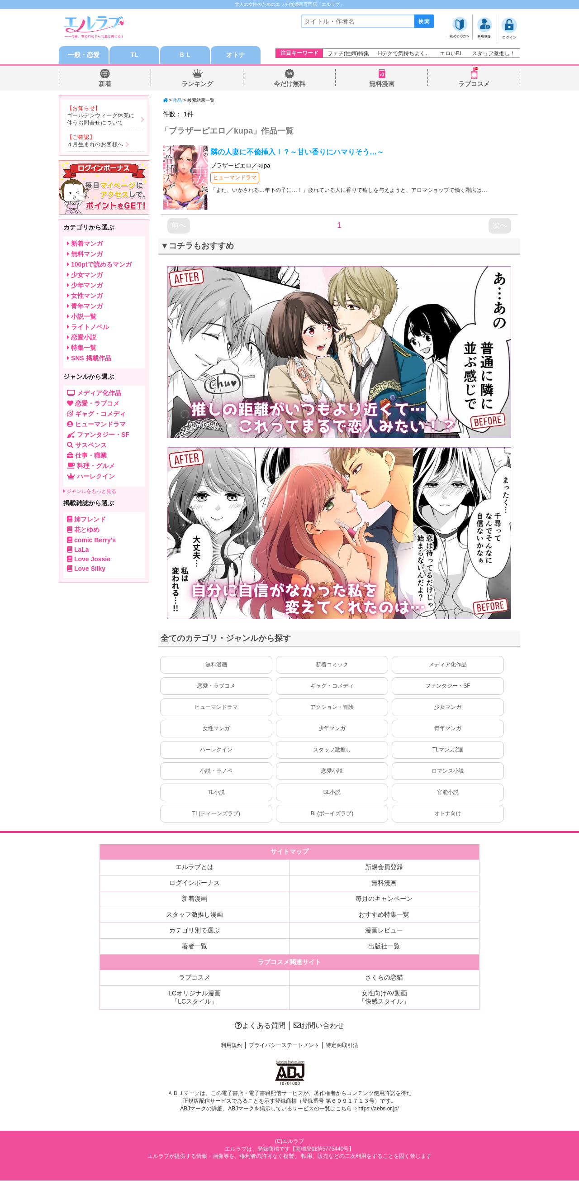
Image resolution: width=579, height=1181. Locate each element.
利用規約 (231, 1045)
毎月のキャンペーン (384, 899)
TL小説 (216, 792)
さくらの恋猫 (384, 977)
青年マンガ (447, 729)
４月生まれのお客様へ (95, 144)
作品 (177, 100)
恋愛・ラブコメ (216, 686)
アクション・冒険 (332, 707)
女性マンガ (216, 729)
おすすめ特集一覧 (384, 914)
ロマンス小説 (448, 771)
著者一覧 (194, 946)
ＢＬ (185, 55)
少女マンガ (447, 707)
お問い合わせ (319, 1026)
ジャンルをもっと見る (89, 491)
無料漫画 (381, 84)
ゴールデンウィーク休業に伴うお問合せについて (101, 119)
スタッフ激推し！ (493, 53)
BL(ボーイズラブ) (332, 814)
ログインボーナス (194, 883)
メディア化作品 (448, 665)
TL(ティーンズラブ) (216, 814)
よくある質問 (260, 1026)
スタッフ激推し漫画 (194, 914)
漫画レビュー (384, 930)
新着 (105, 84)
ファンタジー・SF (447, 686)
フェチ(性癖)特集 (348, 53)
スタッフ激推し (332, 750)
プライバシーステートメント (284, 1045)
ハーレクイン (216, 750)
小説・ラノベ (216, 771)
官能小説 (448, 792)
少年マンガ (332, 729)
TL (134, 55)
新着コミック (332, 665)
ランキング (197, 84)
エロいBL (451, 53)
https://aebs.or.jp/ (378, 1108)
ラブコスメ (474, 84)
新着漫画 (194, 899)
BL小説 (332, 792)
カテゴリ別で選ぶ (194, 930)
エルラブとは (195, 867)
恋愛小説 (332, 771)
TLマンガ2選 (448, 750)
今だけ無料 (289, 84)
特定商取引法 (342, 1045)
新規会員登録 (384, 867)
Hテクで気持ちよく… (404, 53)
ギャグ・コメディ (332, 686)
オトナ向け (447, 814)
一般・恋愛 (84, 55)
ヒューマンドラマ (234, 178)
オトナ (235, 55)
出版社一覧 (384, 946)
